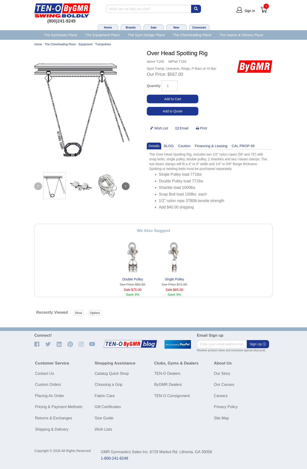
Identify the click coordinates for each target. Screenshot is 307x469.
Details (153, 146)
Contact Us (44, 373)
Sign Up (258, 344)
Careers (221, 396)
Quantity (153, 86)
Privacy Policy (226, 407)
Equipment (86, 44)
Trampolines (103, 44)
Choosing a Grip (109, 384)
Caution (184, 146)
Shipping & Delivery (52, 429)
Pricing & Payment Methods (58, 407)
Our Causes (224, 384)
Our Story (222, 373)
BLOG (169, 146)
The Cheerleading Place (192, 35)
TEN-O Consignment (172, 396)
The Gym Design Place (146, 35)
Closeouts (199, 27)
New (176, 27)
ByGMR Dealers (168, 384)
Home (108, 27)
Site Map (221, 418)
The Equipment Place (102, 35)
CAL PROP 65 (243, 146)
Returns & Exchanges (53, 418)
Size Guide (104, 418)
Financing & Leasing (211, 146)
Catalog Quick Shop (112, 373)
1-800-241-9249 (114, 458)
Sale (154, 27)
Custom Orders (48, 384)
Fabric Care (105, 396)
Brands (131, 27)
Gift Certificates (108, 407)
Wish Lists (103, 429)
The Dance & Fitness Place (241, 35)
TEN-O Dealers (167, 373)
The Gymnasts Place (60, 35)
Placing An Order (49, 396)
